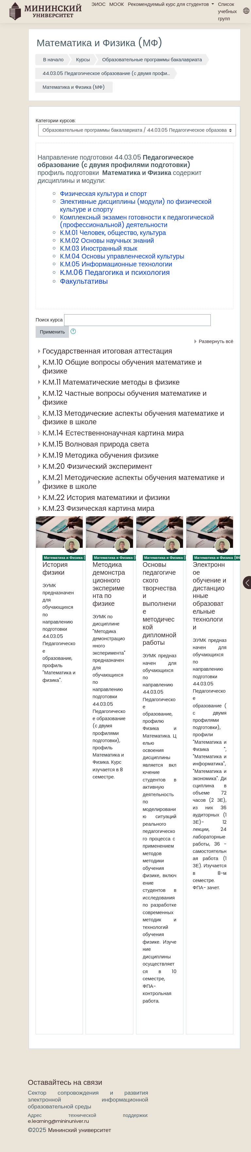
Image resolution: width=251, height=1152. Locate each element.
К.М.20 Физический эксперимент (97, 466)
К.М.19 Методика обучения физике (100, 455)
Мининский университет (79, 1130)
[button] (74, 332)
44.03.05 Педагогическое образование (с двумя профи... (106, 73)
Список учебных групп (227, 11)
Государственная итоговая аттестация (107, 351)
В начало (53, 59)
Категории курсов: (55, 120)
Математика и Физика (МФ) (73, 87)
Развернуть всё (216, 341)
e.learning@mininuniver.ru (58, 1121)
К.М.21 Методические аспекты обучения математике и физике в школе (133, 481)
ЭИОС (99, 4)
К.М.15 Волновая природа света (95, 444)
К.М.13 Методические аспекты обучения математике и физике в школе (133, 417)
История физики (55, 568)
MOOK (116, 4)
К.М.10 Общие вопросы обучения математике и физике (122, 366)
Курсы (83, 59)
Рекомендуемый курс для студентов (169, 4)
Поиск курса (49, 319)
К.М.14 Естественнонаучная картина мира (113, 433)
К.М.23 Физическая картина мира (98, 508)
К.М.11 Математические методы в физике (111, 382)
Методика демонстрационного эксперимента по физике (108, 584)
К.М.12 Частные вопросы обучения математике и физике (124, 397)
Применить (52, 331)
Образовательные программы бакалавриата (152, 59)
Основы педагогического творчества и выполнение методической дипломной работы (159, 603)
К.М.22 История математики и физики (106, 497)
